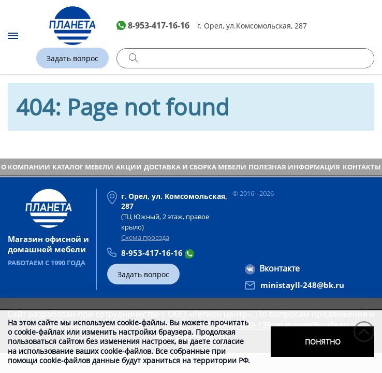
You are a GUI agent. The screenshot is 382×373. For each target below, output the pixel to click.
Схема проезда (145, 237)
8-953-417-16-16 (158, 25)
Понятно (323, 342)
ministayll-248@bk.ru (302, 285)
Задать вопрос (72, 58)
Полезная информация (294, 166)
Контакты (362, 166)
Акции (129, 166)
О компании (25, 166)
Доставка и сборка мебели (195, 166)
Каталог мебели (82, 166)
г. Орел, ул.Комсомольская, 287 (252, 26)
